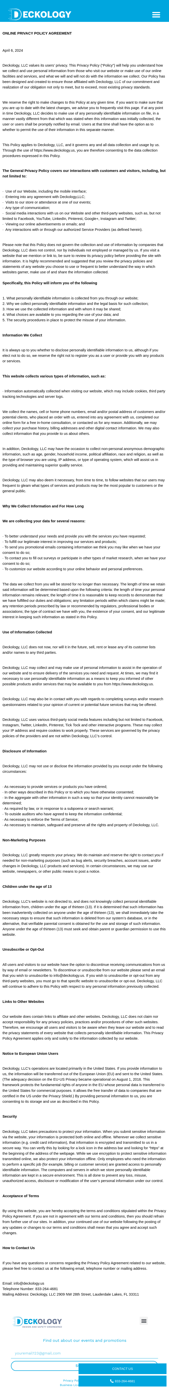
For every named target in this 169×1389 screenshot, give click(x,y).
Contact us (122, 1369)
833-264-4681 (122, 1381)
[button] (144, 1321)
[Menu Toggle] (156, 14)
